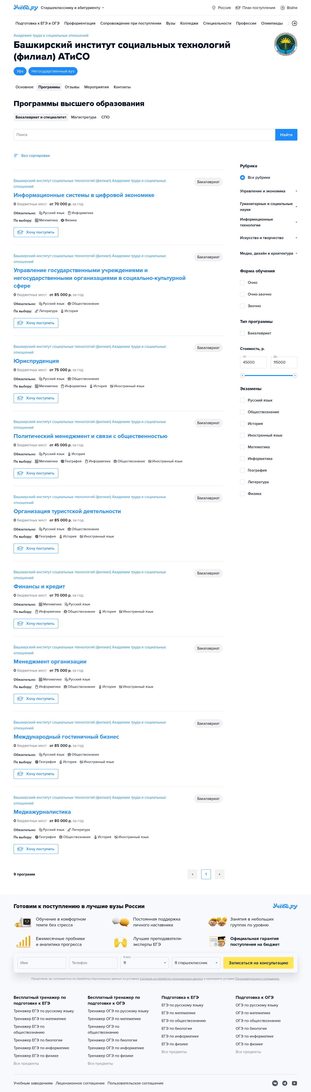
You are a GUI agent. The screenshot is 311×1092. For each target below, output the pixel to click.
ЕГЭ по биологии (177, 1028)
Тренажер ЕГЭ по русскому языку (44, 1011)
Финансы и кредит (39, 586)
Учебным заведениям (33, 1083)
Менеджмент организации (50, 661)
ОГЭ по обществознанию (258, 1020)
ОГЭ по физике (249, 1044)
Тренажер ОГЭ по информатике (116, 1048)
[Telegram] (285, 1083)
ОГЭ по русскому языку (257, 1005)
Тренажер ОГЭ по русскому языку (118, 1011)
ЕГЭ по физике (175, 1044)
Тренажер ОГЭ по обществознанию (103, 1029)
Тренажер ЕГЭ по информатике (41, 1048)
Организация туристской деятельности (67, 511)
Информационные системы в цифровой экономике (84, 195)
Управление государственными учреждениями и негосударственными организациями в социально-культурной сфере (100, 278)
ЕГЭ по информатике (180, 1036)
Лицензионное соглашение (80, 1083)
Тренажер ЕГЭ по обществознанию (29, 1029)
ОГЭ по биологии (251, 1028)
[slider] (242, 375)
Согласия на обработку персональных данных (171, 978)
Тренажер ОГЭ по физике (110, 1055)
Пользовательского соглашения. (257, 978)
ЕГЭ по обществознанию (184, 1020)
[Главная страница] (26, 8)
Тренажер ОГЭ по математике (114, 1018)
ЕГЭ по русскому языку (182, 1005)
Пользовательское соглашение (136, 1083)
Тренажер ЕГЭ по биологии (38, 1040)
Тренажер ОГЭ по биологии (112, 1040)
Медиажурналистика (42, 811)
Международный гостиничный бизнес (66, 736)
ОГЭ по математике (253, 1013)
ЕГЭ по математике (179, 1013)
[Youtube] (294, 1083)
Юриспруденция (36, 361)
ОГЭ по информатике (255, 1036)
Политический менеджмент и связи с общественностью (90, 436)
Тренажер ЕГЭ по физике (36, 1055)
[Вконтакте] (275, 1083)
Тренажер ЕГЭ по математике (40, 1018)
